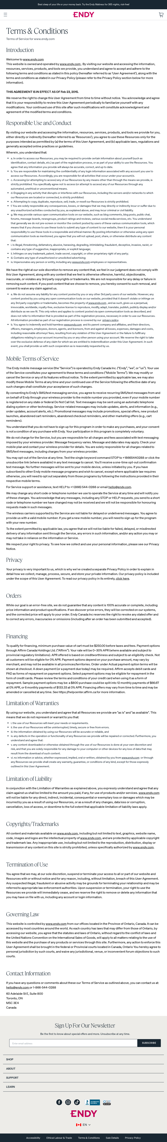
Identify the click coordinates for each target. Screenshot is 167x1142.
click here (122, 578)
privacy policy (110, 320)
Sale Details (112, 1137)
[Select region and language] (83, 1124)
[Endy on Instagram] (68, 1102)
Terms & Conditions (89, 1137)
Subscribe (149, 1042)
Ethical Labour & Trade (59, 1137)
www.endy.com (33, 59)
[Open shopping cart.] (161, 14)
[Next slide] (161, 4)
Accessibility (33, 1137)
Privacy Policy (133, 1137)
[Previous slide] (5, 4)
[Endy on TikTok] (77, 1102)
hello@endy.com (119, 487)
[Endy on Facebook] (59, 1102)
